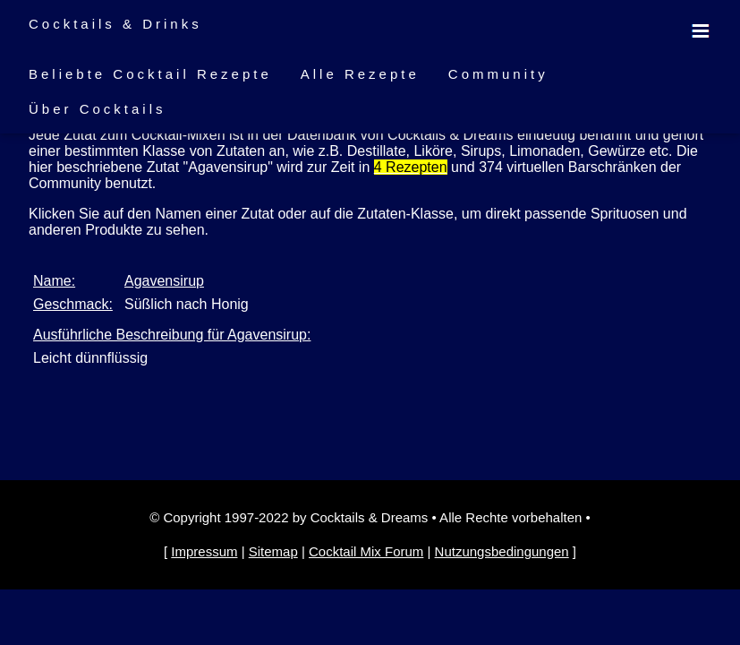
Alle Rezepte (360, 74)
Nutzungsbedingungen (502, 551)
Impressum (204, 551)
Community (498, 74)
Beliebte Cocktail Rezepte (150, 74)
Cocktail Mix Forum (366, 551)
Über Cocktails (97, 108)
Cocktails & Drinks (115, 23)
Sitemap (273, 551)
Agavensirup (164, 280)
